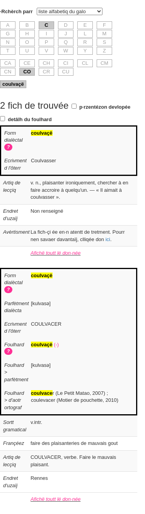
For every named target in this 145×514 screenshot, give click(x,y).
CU (66, 72)
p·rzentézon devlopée (104, 107)
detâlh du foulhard (29, 119)
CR (46, 72)
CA (7, 63)
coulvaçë (13, 84)
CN (8, 72)
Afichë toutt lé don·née (55, 253)
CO (27, 72)
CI (65, 63)
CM (104, 63)
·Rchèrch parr (16, 11)
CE (27, 63)
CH (46, 63)
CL (85, 63)
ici (108, 239)
